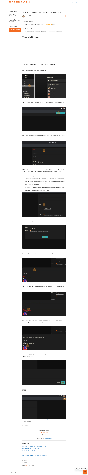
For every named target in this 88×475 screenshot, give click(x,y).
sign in (26, 465)
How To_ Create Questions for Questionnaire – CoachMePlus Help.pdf (38, 419)
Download (29, 421)
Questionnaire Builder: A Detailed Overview (14, 25)
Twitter (25, 425)
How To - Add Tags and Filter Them (29, 450)
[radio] (41, 432)
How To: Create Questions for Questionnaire (14, 30)
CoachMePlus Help (12, 6)
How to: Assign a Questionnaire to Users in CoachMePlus (14, 20)
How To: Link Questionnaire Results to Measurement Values (34, 455)
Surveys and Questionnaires (22, 6)
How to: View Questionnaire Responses (14, 15)
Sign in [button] (77, 2)
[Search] (70, 7)
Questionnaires (30, 6)
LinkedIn (27, 425)
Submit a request (71, 2)
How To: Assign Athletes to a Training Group (31, 453)
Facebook (23, 425)
